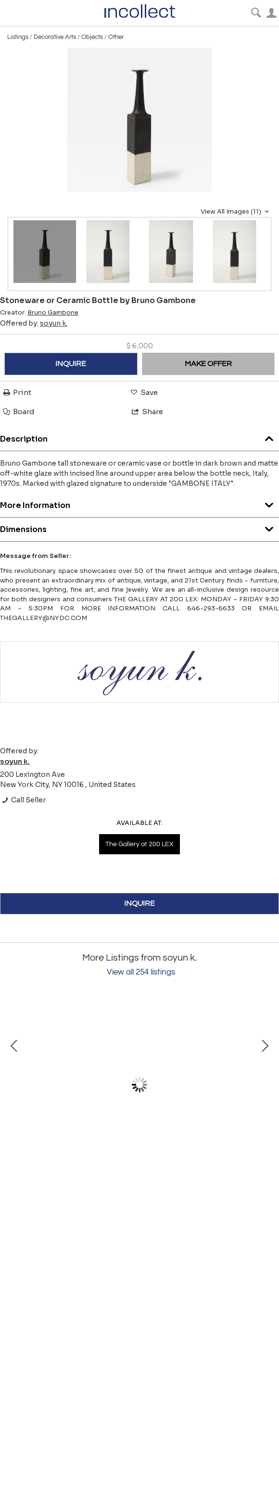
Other (116, 37)
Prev (14, 1085)
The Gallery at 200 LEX (139, 844)
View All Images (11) (236, 212)
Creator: (39, 313)
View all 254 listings (141, 972)
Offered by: (33, 323)
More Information (139, 503)
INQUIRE (70, 364)
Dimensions (139, 527)
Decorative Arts (55, 37)
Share (146, 411)
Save (143, 392)
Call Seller (23, 800)
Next (265, 1085)
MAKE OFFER (208, 364)
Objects (92, 37)
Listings (17, 37)
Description (139, 436)
